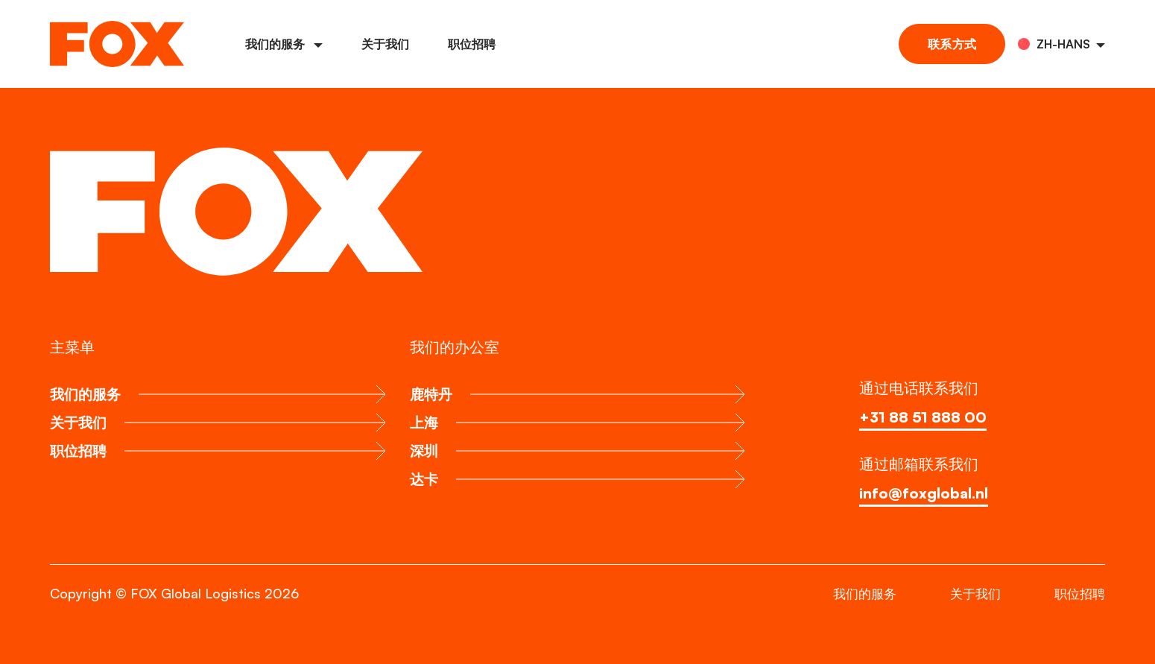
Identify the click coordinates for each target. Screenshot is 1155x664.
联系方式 (952, 44)
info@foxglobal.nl (924, 493)
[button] (1061, 44)
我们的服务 (284, 44)
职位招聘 (472, 44)
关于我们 (385, 44)
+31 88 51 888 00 (925, 417)
